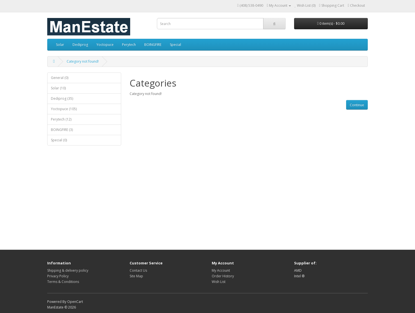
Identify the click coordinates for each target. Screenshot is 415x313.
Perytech (129, 44)
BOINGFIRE (152, 44)
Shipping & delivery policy (67, 270)
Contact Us (138, 270)
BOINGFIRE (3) (62, 129)
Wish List (218, 281)
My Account (221, 270)
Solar (60, 44)
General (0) (59, 77)
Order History (223, 276)
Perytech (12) (61, 119)
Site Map (136, 276)
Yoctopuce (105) (64, 108)
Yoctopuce (105, 44)
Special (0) (59, 140)
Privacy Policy (58, 276)
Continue (357, 105)
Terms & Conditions (63, 281)
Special (175, 44)
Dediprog (80, 44)
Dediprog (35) (62, 98)
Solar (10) (58, 88)
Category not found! (83, 61)
